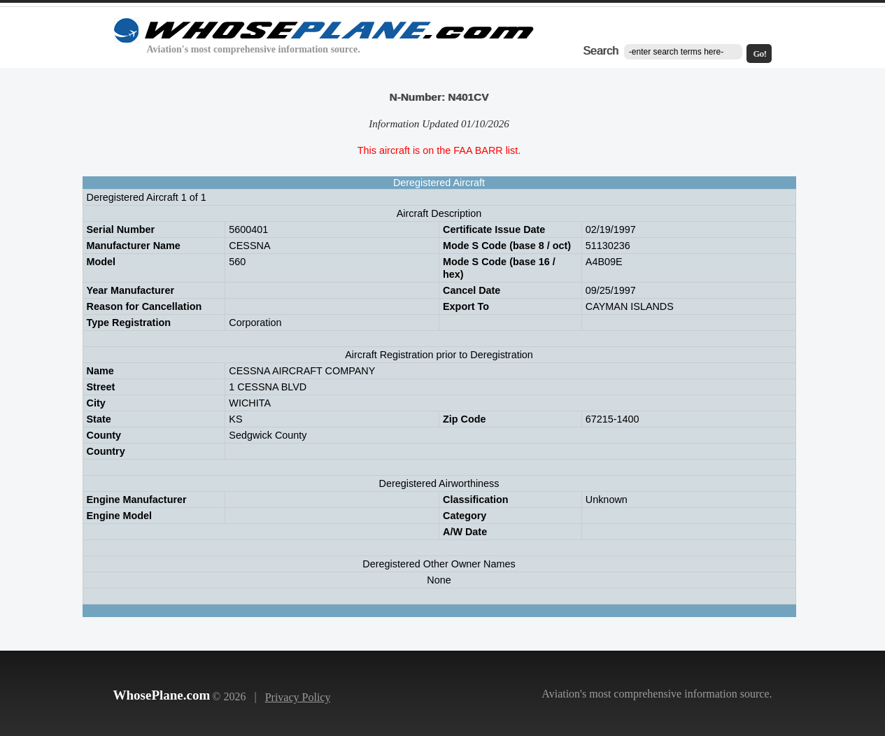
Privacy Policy (298, 697)
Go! (760, 54)
